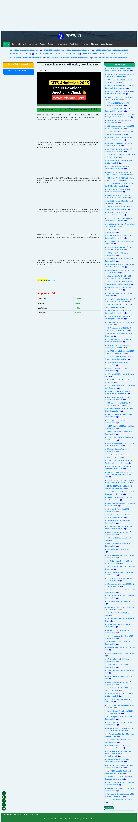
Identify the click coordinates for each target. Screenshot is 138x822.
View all (109, 808)
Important (84, 44)
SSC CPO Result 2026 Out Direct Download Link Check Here (65, 58)
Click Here (51, 280)
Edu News (94, 44)
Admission (74, 44)
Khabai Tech (90, 819)
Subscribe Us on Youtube (18, 70)
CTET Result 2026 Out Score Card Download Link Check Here (59, 54)
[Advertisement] (69, 16)
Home (6, 44)
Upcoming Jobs (107, 44)
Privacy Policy (35, 814)
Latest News (62, 44)
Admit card (22, 44)
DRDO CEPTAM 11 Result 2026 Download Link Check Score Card (108, 54)
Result (42, 44)
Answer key (33, 44)
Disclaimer (25, 814)
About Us (10, 814)
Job (13, 44)
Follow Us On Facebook (18, 64)
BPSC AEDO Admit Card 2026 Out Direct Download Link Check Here (69, 50)
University (51, 44)
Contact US (17, 814)
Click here (78, 299)
